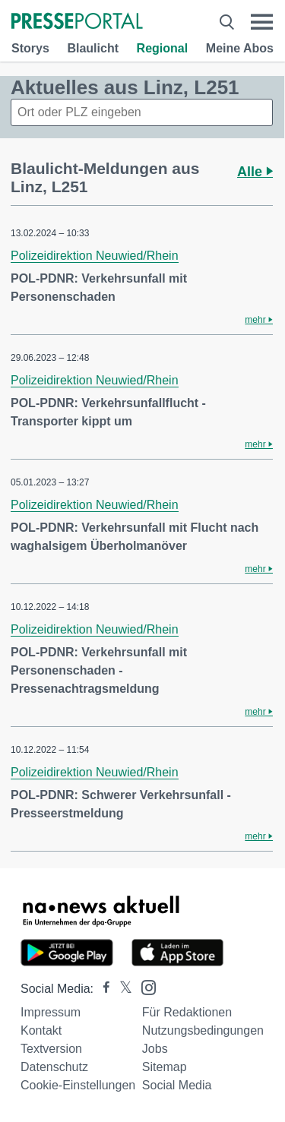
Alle (255, 171)
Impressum (51, 1012)
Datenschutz (54, 1066)
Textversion (51, 1048)
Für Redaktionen (187, 1012)
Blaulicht (93, 48)
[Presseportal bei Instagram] (144, 986)
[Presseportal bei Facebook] (101, 988)
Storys (30, 48)
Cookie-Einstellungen (78, 1085)
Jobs (155, 1048)
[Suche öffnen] (227, 22)
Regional (162, 48)
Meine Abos (240, 48)
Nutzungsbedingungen (203, 1030)
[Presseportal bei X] (121, 988)
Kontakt (41, 1030)
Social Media (177, 1085)
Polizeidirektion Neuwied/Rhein (95, 255)
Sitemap (164, 1066)
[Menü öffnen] (262, 22)
